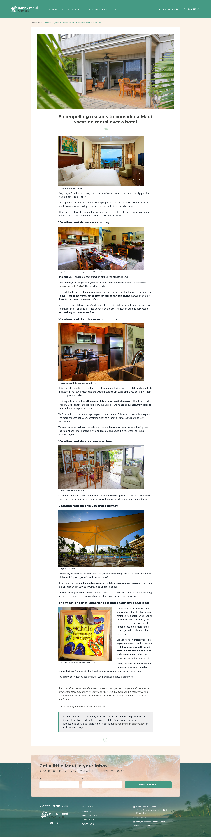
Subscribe (86, 811)
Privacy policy (88, 819)
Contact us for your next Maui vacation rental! (81, 706)
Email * (85, 779)
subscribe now (148, 784)
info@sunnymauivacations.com (129, 723)
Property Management (99, 9)
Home (33, 22)
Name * (42, 779)
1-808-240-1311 (192, 9)
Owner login (88, 824)
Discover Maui (74, 9)
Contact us (87, 807)
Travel (39, 22)
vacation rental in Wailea (70, 286)
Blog (117, 9)
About (126, 9)
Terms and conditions (92, 815)
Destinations (54, 9)
